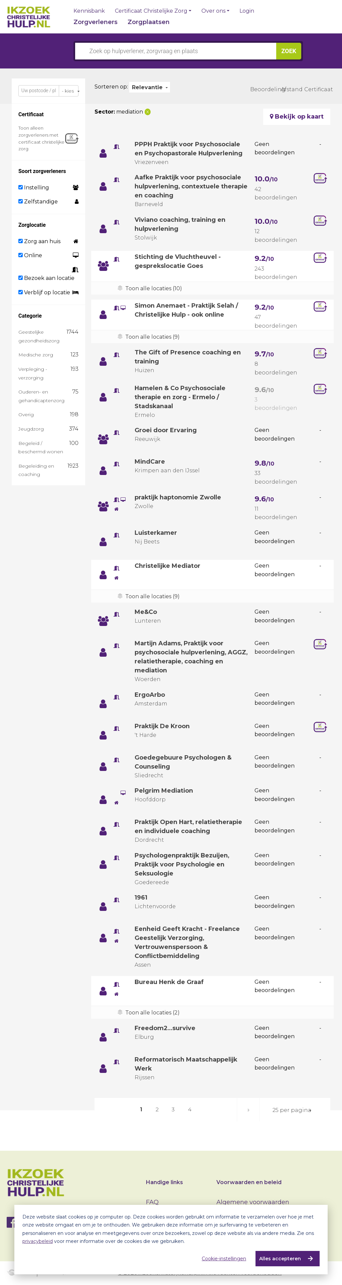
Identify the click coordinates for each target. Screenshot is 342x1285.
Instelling (33, 187)
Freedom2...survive (166, 1028)
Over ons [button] (213, 11)
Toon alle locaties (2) (152, 1012)
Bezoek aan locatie (46, 278)
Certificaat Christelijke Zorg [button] (151, 11)
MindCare (150, 461)
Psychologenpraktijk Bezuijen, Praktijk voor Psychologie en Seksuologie (183, 864)
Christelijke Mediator (168, 566)
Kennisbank (89, 11)
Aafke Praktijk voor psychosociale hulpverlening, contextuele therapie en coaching (189, 186)
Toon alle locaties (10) (153, 288)
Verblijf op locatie (44, 292)
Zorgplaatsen (149, 22)
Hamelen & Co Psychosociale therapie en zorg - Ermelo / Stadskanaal (180, 397)
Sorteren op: (111, 87)
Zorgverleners (95, 22)
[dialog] (171, 1239)
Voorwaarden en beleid (249, 1182)
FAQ (152, 1202)
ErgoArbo (150, 694)
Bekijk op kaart (297, 116)
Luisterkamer (156, 532)
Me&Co (146, 612)
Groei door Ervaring (166, 430)
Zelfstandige (38, 201)
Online (30, 255)
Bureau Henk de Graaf (170, 982)
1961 (141, 897)
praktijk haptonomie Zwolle (179, 497)
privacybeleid (37, 1241)
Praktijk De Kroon (163, 726)
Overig (26, 415)
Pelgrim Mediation (164, 790)
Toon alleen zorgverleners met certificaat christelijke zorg (41, 138)
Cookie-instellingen (224, 1259)
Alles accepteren (280, 1259)
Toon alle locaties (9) (152, 337)
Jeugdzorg (31, 429)
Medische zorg (35, 355)
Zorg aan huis (39, 241)
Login (246, 11)
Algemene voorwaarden (252, 1202)
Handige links (164, 1182)
